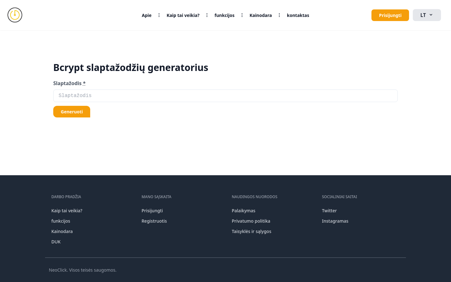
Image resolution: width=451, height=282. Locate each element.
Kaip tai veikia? (183, 15)
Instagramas (335, 221)
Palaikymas (243, 211)
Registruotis (154, 221)
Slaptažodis (69, 83)
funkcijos (225, 15)
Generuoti (72, 112)
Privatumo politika (251, 221)
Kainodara (261, 15)
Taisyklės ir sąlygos (251, 231)
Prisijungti (390, 15)
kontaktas (298, 15)
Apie (147, 15)
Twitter (329, 211)
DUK (55, 242)
